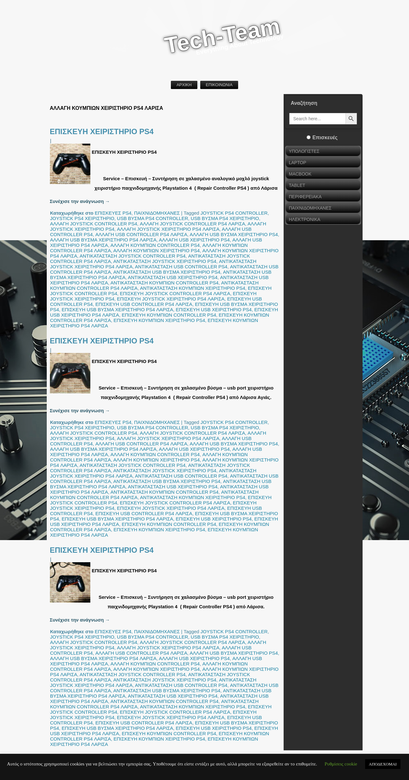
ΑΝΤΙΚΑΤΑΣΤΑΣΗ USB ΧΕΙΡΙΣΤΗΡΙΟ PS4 (173, 277)
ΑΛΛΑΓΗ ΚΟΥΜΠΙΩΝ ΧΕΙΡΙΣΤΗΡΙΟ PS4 (156, 250)
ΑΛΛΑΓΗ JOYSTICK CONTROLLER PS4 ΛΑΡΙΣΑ (192, 223)
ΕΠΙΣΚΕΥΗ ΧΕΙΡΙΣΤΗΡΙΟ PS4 (102, 131)
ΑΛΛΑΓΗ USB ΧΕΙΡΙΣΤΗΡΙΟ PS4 (194, 239)
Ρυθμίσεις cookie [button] (341, 763)
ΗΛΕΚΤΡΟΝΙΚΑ (305, 219)
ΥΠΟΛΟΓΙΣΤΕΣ (304, 151)
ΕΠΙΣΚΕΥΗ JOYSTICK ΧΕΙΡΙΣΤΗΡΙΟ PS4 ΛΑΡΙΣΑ (170, 298)
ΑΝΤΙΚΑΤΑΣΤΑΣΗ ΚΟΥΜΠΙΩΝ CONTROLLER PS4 (165, 282)
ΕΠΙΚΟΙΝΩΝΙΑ (219, 84)
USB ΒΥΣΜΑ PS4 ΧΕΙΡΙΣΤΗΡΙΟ (225, 218)
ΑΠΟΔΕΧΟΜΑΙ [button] (383, 764)
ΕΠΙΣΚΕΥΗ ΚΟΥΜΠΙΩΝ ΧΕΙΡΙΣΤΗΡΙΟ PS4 (159, 320)
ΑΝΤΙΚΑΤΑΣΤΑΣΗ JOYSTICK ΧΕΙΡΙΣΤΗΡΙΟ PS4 (164, 261)
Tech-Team (222, 35)
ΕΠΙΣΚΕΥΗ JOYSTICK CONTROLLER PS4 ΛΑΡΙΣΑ (175, 293)
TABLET (297, 185)
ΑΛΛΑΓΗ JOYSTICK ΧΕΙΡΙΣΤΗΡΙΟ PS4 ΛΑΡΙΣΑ (168, 229)
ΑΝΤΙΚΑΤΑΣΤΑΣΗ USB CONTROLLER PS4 (181, 266)
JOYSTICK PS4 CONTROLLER (234, 213)
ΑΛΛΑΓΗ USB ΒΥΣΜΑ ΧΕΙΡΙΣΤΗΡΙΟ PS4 (233, 234)
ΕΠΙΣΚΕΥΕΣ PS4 (113, 213)
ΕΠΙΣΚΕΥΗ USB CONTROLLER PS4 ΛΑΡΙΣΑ (143, 304)
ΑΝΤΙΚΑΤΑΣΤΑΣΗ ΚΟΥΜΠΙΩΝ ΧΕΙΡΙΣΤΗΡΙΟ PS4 (192, 288)
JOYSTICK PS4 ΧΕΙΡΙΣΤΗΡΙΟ (82, 218)
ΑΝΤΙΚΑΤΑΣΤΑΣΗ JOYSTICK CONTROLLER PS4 (132, 256)
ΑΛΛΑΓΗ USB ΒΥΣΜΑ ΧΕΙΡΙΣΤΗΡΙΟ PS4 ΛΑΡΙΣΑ (103, 239)
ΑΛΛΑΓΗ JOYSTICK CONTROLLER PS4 (93, 223)
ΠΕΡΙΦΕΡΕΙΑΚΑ (305, 196)
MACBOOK (300, 173)
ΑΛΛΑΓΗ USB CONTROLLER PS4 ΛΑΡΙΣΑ (141, 234)
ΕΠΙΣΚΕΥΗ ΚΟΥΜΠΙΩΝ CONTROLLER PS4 (169, 315)
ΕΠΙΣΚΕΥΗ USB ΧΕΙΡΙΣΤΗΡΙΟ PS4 (214, 309)
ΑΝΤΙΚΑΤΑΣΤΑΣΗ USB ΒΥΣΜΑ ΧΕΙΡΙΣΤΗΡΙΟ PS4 (166, 272)
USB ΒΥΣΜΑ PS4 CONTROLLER (152, 218)
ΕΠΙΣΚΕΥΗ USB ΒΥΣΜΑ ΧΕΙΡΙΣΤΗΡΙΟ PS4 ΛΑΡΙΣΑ (117, 309)
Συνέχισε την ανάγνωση (80, 201)
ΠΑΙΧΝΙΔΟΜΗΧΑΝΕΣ (157, 213)
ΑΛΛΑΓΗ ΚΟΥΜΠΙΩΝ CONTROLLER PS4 (155, 245)
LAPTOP (297, 162)
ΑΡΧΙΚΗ (184, 84)
